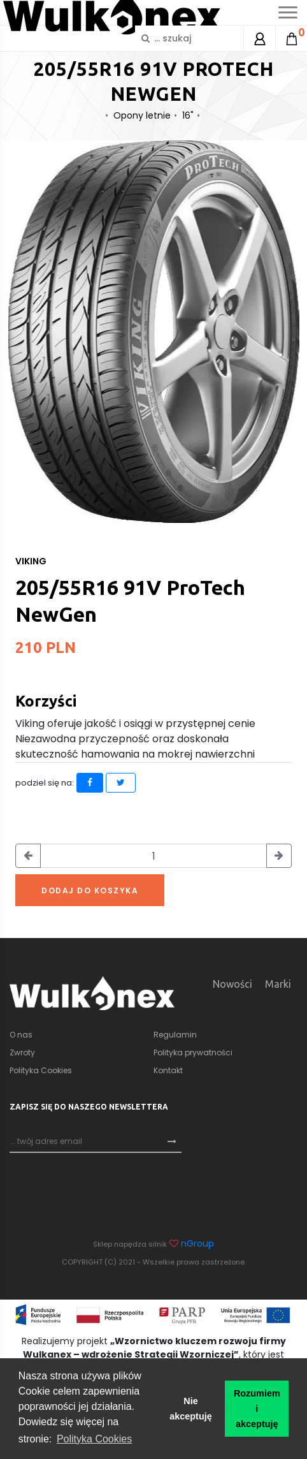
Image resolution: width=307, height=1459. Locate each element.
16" (188, 115)
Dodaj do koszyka (89, 890)
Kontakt (168, 1070)
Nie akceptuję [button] (190, 1408)
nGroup (197, 1243)
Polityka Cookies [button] (94, 1438)
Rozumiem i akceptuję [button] (257, 1408)
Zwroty (22, 1052)
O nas (21, 1034)
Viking (30, 561)
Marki (278, 984)
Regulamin (175, 1034)
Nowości (232, 984)
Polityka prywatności (193, 1052)
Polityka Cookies (41, 1070)
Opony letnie (142, 115)
